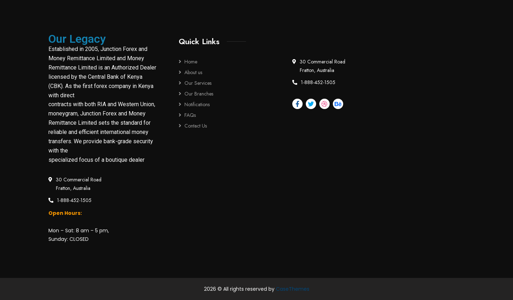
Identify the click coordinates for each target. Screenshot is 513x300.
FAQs (190, 115)
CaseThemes (292, 289)
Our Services (197, 83)
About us (193, 72)
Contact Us (195, 125)
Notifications (197, 104)
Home (190, 61)
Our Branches (198, 93)
